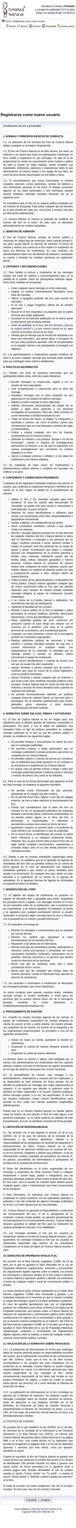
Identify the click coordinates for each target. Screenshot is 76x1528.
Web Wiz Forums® (40, 1509)
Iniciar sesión (67, 26)
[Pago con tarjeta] (45, 12)
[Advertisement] (37, 72)
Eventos (35, 26)
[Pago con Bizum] (65, 12)
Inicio (8, 21)
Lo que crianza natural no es (50, 328)
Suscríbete (51, 26)
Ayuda (12, 26)
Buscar (22, 26)
